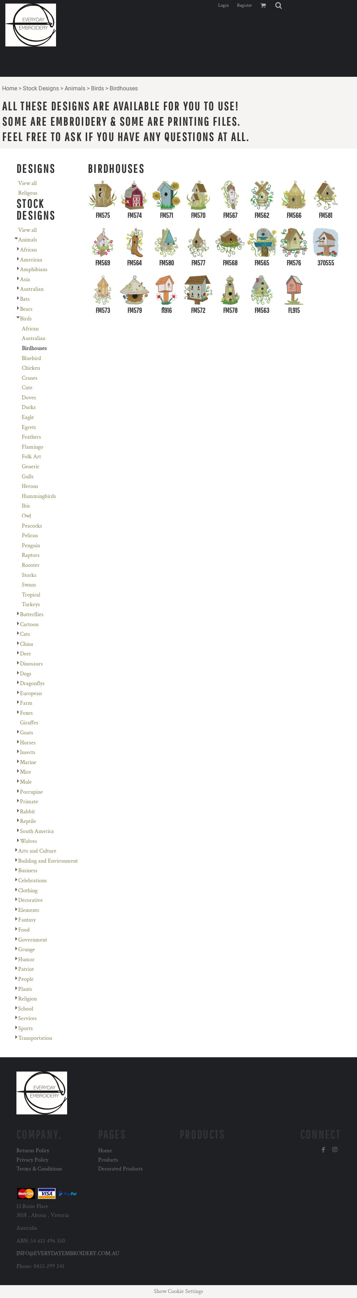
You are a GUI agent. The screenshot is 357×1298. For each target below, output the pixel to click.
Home (9, 88)
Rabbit (27, 811)
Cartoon (29, 624)
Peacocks (32, 526)
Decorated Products (120, 1169)
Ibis (26, 506)
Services (27, 1018)
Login (223, 6)
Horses (28, 743)
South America (37, 831)
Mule (26, 782)
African (28, 250)
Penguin (31, 545)
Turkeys (31, 604)
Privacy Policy (32, 1160)
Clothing (27, 890)
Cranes (29, 378)
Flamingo (32, 447)
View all (27, 183)
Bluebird (31, 358)
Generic (30, 466)
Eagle (28, 417)
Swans (29, 585)
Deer (25, 654)
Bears (26, 309)
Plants (25, 989)
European (31, 693)
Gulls (28, 476)
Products (108, 1160)
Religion (27, 999)
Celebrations (32, 880)
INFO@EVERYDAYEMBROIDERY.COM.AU (67, 1253)
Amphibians (33, 269)
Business (27, 870)
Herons (30, 486)
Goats (26, 733)
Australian (32, 289)
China (26, 644)
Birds (97, 88)
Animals (75, 88)
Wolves (28, 841)
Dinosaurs (31, 664)
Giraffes (29, 723)
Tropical (31, 595)
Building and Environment (48, 861)
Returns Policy (32, 1150)
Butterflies (32, 614)
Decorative (30, 900)
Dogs (25, 674)
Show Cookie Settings (178, 1291)
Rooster (31, 565)
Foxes (26, 713)
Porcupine (31, 792)
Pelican (30, 535)
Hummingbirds (39, 496)
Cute (27, 387)
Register (244, 6)
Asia (25, 279)
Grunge (26, 949)
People (26, 979)
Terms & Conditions (39, 1169)
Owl (26, 516)
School (25, 1009)
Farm (26, 703)
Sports (25, 1028)
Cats (25, 634)
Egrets (29, 427)
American (31, 260)
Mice (25, 772)
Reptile (28, 821)
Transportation (35, 1038)
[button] (278, 5)
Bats (25, 299)
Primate (29, 801)
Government (32, 940)
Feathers (31, 437)
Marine (28, 762)
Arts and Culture (37, 851)
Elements (28, 910)
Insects (27, 752)
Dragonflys (32, 683)
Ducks (29, 407)
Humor (26, 959)
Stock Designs (41, 88)
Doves (29, 397)
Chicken (31, 368)
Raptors (31, 555)
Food (24, 930)
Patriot (26, 969)
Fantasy (27, 920)
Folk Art (31, 456)
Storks (29, 575)
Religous (27, 193)
